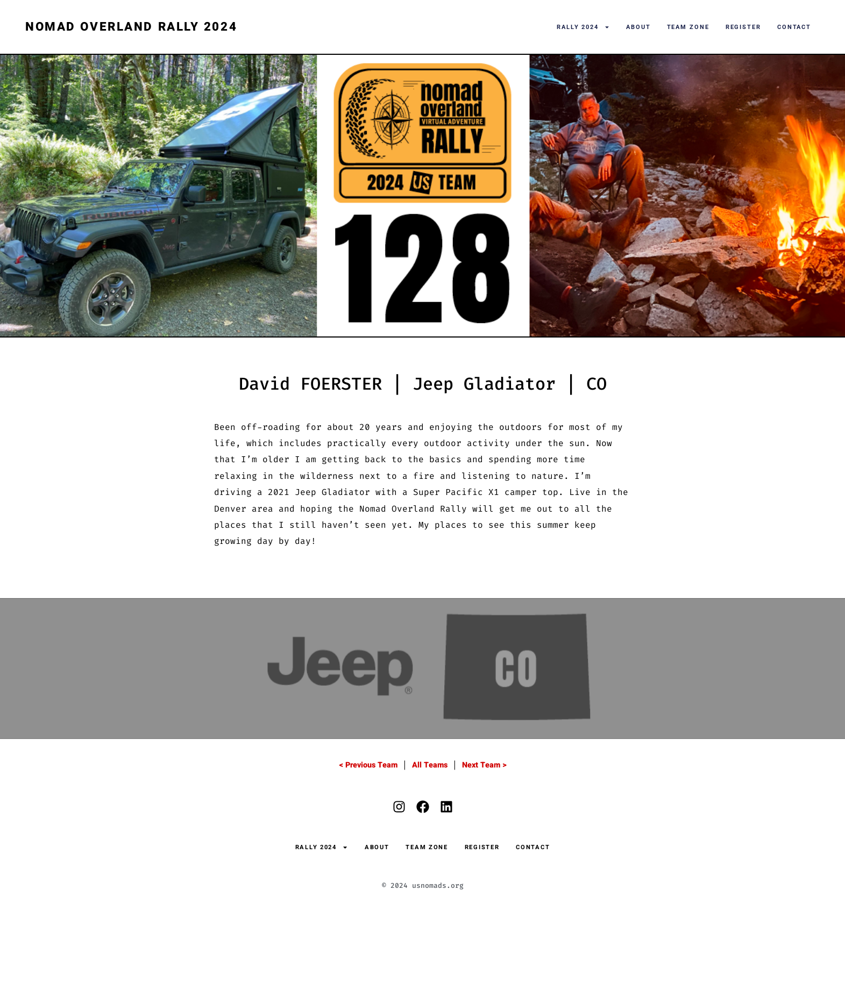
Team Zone (688, 27)
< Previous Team (368, 765)
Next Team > (484, 765)
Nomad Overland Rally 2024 (131, 26)
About (638, 27)
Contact (794, 27)
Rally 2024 (583, 27)
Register (743, 27)
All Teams (430, 765)
